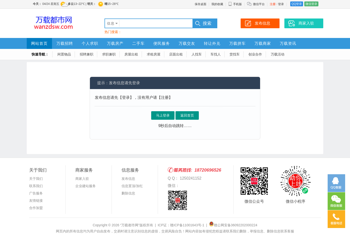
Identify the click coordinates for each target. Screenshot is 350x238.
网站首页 (39, 43)
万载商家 (262, 43)
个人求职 (90, 43)
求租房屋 (153, 54)
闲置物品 (64, 54)
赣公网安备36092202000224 (233, 225)
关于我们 (36, 179)
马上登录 (163, 115)
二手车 (138, 43)
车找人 (215, 54)
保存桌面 (200, 4)
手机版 (235, 4)
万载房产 (115, 43)
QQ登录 (296, 4)
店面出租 (176, 54)
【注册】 (165, 97)
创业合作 (255, 54)
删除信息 (128, 193)
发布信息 (128, 179)
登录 (281, 4)
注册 (273, 4)
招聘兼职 (86, 54)
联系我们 (36, 186)
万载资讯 (288, 43)
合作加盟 (36, 208)
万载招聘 (64, 43)
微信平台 (259, 4)
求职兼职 (109, 54)
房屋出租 (131, 54)
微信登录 (311, 4)
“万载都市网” (129, 225)
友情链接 (36, 200)
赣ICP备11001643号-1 (187, 225)
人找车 (197, 54)
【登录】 (126, 97)
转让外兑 (212, 43)
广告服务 (36, 193)
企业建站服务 (85, 186)
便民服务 (161, 43)
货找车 (234, 54)
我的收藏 (217, 4)
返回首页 (187, 115)
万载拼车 (237, 43)
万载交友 (187, 43)
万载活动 (277, 54)
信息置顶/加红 (132, 186)
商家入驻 (82, 179)
